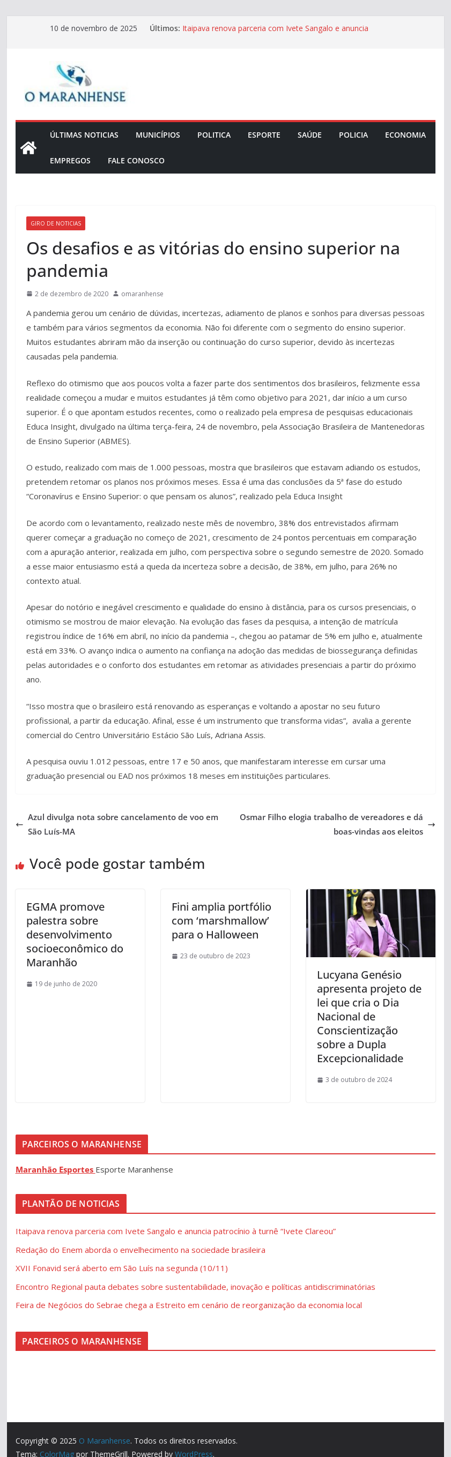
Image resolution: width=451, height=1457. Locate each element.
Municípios (158, 135)
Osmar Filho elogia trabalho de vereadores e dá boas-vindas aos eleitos (337, 824)
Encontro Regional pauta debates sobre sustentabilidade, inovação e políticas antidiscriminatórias (195, 1286)
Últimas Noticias (84, 135)
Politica (214, 135)
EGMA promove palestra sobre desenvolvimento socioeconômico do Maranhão (74, 934)
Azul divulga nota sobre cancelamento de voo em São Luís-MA (117, 824)
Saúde (310, 135)
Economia (405, 135)
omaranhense (142, 293)
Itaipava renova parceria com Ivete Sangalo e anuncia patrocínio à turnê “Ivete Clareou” (275, 33)
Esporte (264, 135)
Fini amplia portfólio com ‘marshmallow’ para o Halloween (221, 920)
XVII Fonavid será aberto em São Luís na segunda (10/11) (122, 1268)
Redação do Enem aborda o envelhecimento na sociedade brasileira (140, 1249)
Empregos (70, 160)
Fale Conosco (136, 160)
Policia (353, 135)
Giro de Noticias (56, 223)
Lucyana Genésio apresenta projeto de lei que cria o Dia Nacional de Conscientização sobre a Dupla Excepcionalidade (369, 1016)
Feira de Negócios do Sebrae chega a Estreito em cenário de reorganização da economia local (189, 1305)
